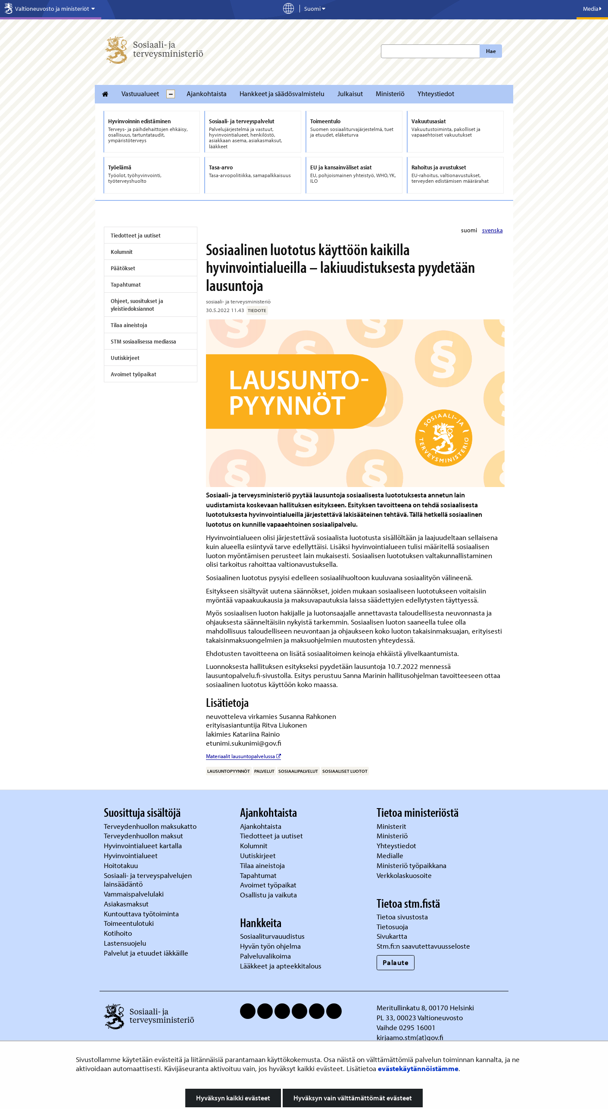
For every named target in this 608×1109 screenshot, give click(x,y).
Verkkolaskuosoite (405, 875)
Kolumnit (122, 252)
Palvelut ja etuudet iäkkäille (146, 952)
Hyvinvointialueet (131, 855)
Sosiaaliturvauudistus (272, 935)
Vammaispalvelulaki (134, 893)
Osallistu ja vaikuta (268, 894)
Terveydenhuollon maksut (144, 835)
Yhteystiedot (436, 93)
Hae (491, 50)
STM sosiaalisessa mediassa (143, 341)
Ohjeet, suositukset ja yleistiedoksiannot (137, 304)
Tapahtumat (126, 284)
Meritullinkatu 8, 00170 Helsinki (425, 1007)
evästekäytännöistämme (418, 1068)
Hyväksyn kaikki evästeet (233, 1097)
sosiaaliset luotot (345, 771)
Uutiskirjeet (125, 358)
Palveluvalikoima (265, 955)
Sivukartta (392, 935)
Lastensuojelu (126, 942)
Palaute (396, 962)
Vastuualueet (140, 93)
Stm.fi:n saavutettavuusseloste (423, 945)
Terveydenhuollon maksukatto (151, 826)
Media (592, 8)
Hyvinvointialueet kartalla (144, 845)
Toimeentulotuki (130, 923)
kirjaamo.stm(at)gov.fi (410, 1037)
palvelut (264, 771)
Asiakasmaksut (126, 903)
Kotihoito (118, 932)
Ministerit (392, 826)
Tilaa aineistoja (129, 325)
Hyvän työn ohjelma (270, 945)
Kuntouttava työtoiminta (141, 913)
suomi (469, 230)
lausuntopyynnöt (228, 771)
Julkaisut (350, 93)
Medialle (391, 855)
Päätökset (123, 268)
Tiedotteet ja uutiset (136, 235)
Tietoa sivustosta (402, 916)
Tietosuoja (392, 926)
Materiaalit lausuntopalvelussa (243, 756)
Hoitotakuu (122, 865)
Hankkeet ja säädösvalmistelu (282, 93)
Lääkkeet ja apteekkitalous (280, 965)
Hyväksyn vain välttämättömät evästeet (352, 1097)
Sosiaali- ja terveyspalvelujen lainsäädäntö (148, 880)
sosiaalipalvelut (298, 771)
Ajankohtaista (207, 93)
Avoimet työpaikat (133, 374)
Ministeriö (390, 93)
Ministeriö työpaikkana (412, 865)
